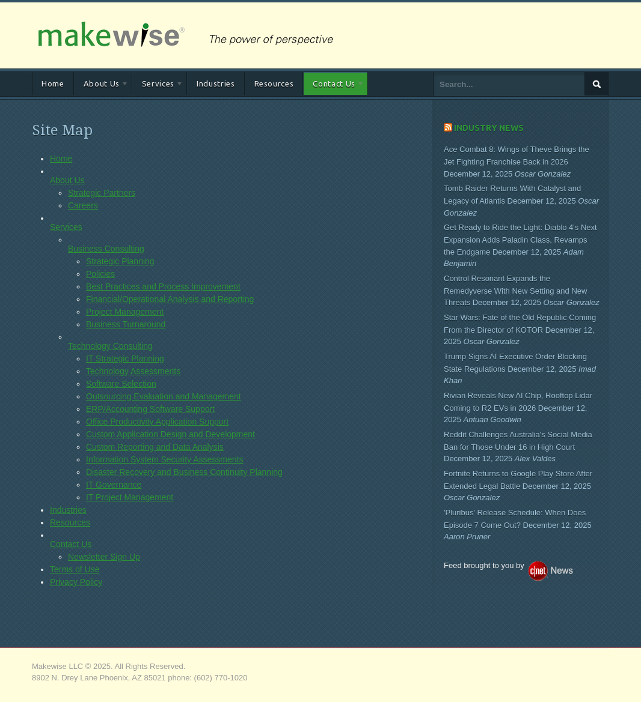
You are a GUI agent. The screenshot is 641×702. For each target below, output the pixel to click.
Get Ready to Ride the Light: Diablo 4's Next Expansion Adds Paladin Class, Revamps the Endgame (520, 239)
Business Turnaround (125, 324)
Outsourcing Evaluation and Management (163, 396)
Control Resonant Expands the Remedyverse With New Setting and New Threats (515, 290)
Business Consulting (106, 248)
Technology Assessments (133, 371)
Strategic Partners (101, 193)
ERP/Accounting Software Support (150, 409)
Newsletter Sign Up (104, 556)
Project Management (125, 311)
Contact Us (333, 85)
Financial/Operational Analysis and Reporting (170, 299)
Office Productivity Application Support (157, 421)
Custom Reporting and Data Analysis (155, 447)
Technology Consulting (110, 346)
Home (52, 83)
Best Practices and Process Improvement (163, 286)
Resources (274, 83)
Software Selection (121, 384)
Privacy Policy (76, 582)
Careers (83, 205)
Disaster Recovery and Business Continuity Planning (184, 472)
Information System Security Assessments (164, 459)
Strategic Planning (120, 261)
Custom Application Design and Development (170, 434)
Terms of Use (74, 569)
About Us (101, 85)
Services (157, 85)
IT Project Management (129, 497)
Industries (216, 83)
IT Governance (113, 484)
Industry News (489, 128)
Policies (100, 274)
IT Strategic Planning (125, 358)
